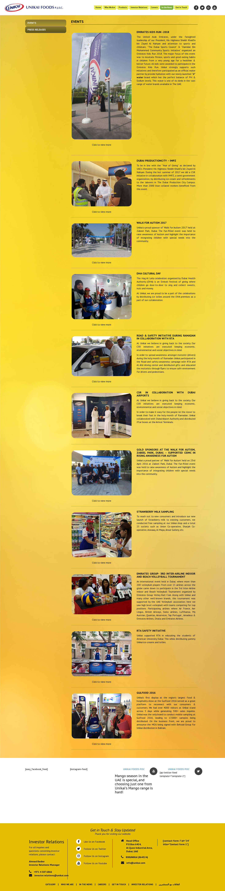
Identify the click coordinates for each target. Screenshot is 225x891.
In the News (167, 7)
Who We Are (110, 7)
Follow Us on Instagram (96, 856)
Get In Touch (181, 7)
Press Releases (36, 29)
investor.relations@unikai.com (51, 875)
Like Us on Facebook (94, 841)
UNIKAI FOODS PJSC (134, 769)
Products (123, 7)
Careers (154, 7)
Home (98, 7)
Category (50, 884)
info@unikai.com (135, 862)
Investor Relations (139, 7)
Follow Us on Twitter (94, 848)
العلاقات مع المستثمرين (169, 884)
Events (31, 22)
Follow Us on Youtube (95, 863)
